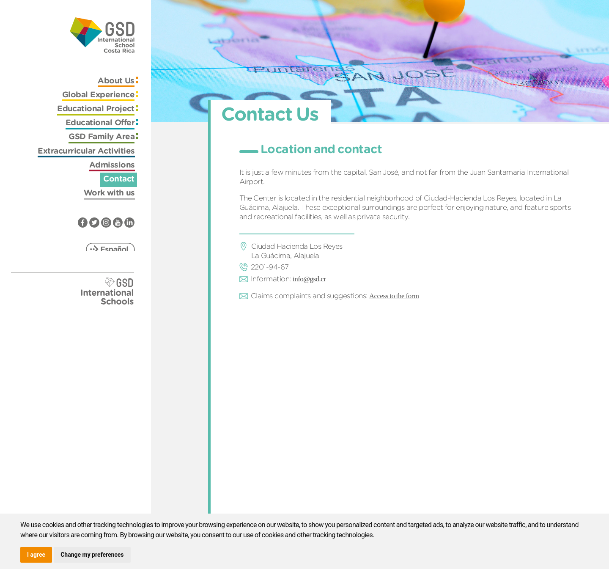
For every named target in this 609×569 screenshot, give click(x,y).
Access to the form (394, 296)
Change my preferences (91, 554)
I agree (36, 554)
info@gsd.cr (309, 279)
